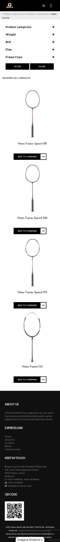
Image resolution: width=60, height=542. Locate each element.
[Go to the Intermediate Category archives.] (43, 14)
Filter (17, 66)
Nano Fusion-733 (32, 366)
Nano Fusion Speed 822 (32, 218)
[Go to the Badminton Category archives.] (18, 14)
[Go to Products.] (6, 14)
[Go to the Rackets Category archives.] (30, 14)
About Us (9, 439)
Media (8, 446)
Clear (42, 66)
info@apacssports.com (19, 485)
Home (8, 436)
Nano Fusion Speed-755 (32, 292)
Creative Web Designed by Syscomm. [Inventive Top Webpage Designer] (34, 530)
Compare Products (30, 539)
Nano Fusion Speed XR (32, 143)
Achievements (12, 449)
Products (9, 442)
